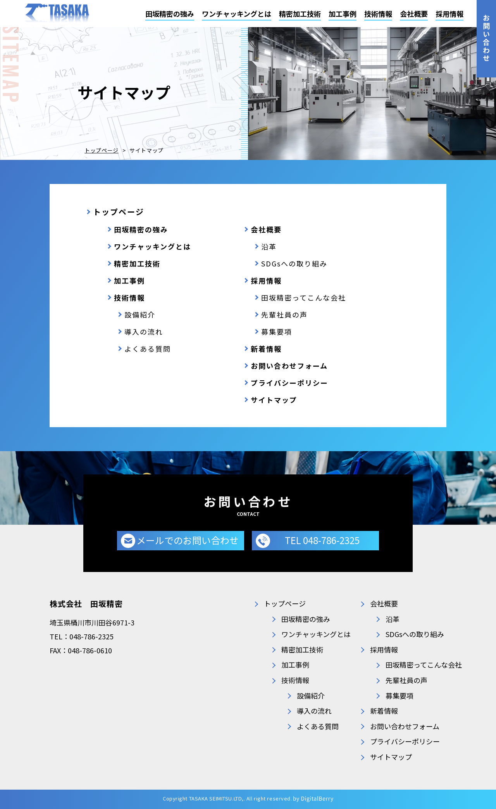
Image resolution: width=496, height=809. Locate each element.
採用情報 (449, 14)
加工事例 (342, 14)
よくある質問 (147, 348)
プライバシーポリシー (289, 382)
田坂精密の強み (169, 14)
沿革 (269, 246)
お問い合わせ (486, 38)
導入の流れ (143, 331)
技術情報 (378, 14)
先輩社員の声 (284, 314)
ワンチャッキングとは (236, 14)
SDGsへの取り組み (294, 263)
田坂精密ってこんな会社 (303, 297)
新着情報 (266, 348)
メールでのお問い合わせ (187, 540)
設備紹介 (139, 314)
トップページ (101, 150)
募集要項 (276, 331)
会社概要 (414, 14)
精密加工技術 (300, 14)
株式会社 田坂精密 (86, 603)
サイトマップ (274, 399)
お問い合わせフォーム (289, 365)
